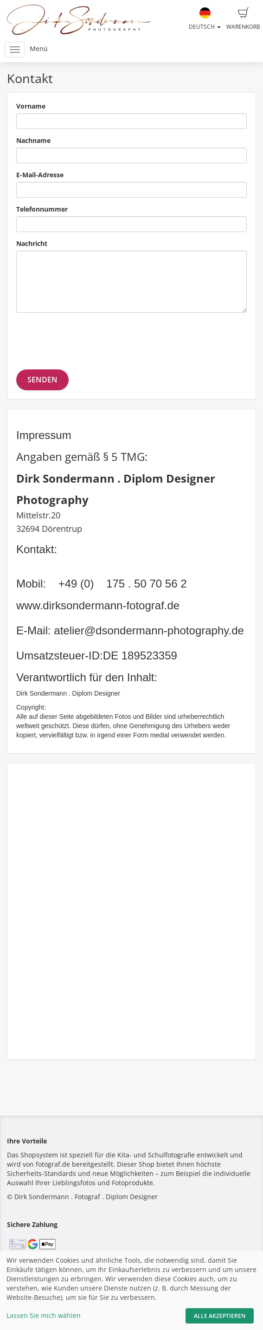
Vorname (30, 106)
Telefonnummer (42, 209)
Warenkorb (243, 19)
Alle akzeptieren (219, 1316)
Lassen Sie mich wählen (43, 1315)
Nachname (33, 140)
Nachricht (31, 243)
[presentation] (86, 338)
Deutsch (205, 19)
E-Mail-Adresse (40, 174)
